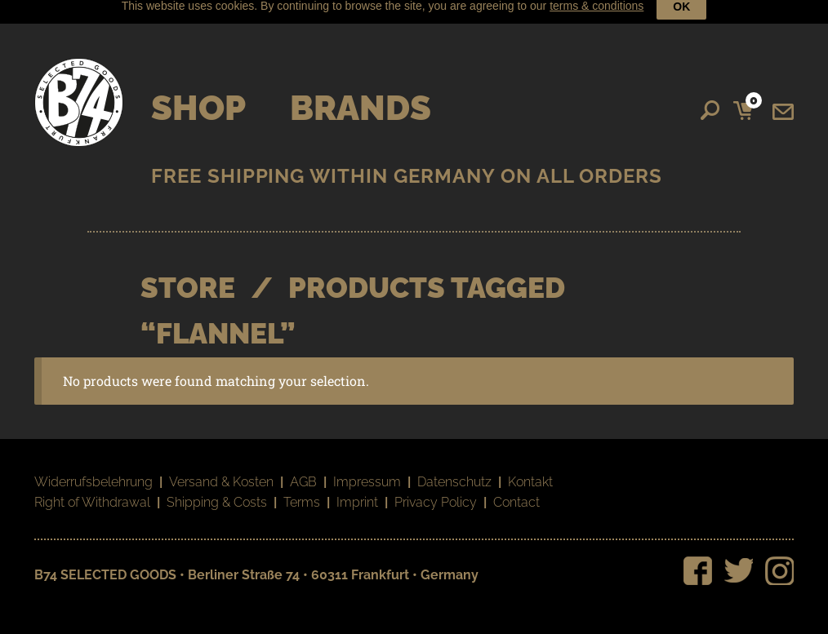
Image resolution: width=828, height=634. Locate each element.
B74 (78, 91)
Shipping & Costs (217, 492)
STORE (187, 277)
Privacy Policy (435, 492)
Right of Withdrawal (92, 492)
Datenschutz (454, 471)
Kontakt (530, 471)
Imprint (357, 492)
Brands (360, 97)
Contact (516, 492)
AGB (303, 471)
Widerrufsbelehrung (93, 471)
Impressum (367, 471)
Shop (198, 97)
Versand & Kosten (221, 471)
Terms (301, 492)
